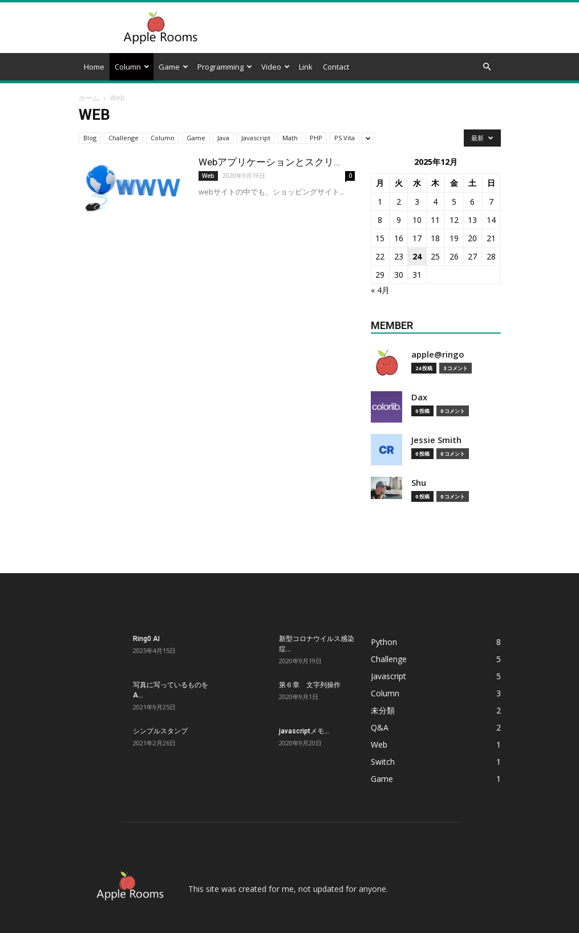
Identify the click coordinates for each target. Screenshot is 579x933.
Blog (89, 137)
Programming (224, 67)
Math (290, 137)
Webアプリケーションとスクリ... (270, 162)
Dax (419, 397)
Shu (418, 482)
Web (208, 176)
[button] (487, 67)
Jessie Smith (436, 440)
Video (275, 67)
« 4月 (380, 290)
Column (132, 67)
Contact (336, 67)
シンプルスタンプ (160, 731)
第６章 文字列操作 (310, 685)
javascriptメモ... (304, 731)
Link (306, 67)
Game (173, 67)
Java (223, 137)
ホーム (89, 98)
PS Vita (344, 137)
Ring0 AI (146, 639)
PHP (316, 137)
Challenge (123, 137)
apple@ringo (437, 354)
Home (94, 67)
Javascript (255, 137)
